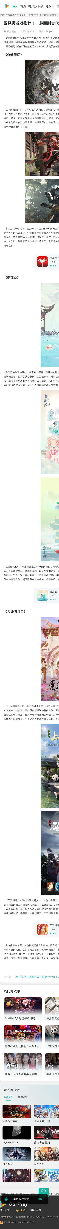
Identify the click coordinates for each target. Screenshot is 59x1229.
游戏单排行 (34, 15)
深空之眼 (39, 1163)
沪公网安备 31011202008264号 (17, 1222)
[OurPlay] (14, 1204)
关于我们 (5, 1210)
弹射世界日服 (42, 1121)
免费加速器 (11, 15)
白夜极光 (8, 1163)
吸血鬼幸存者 (11, 1121)
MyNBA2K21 (10, 1142)
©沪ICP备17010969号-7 (46, 1217)
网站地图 (35, 1210)
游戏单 (23, 15)
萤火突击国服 (42, 1142)
